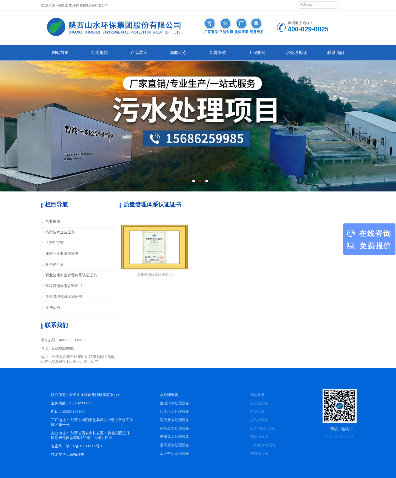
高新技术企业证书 (60, 232)
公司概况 (99, 52)
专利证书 (52, 307)
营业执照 (52, 221)
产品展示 (139, 52)
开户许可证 (54, 264)
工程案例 (257, 52)
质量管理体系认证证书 (154, 269)
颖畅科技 (118, 454)
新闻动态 (178, 52)
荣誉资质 (217, 52)
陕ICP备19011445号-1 (126, 446)
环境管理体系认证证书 (63, 286)
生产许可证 (54, 243)
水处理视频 (296, 52)
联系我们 (335, 52)
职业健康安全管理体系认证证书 (71, 275)
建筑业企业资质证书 (61, 253)
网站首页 (60, 52)
